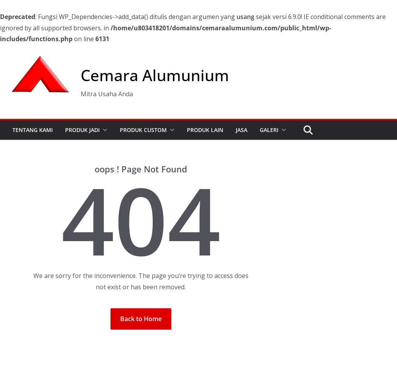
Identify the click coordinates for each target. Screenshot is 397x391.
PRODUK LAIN (205, 130)
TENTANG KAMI (32, 130)
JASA (241, 130)
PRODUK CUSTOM (143, 130)
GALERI (269, 130)
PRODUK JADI (82, 130)
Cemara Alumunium (155, 75)
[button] (103, 130)
